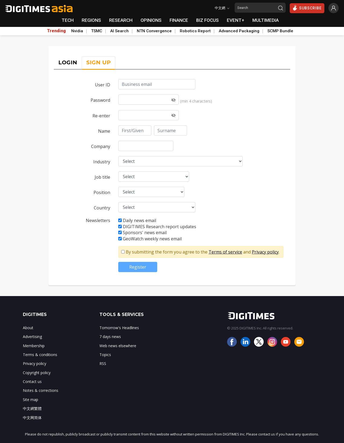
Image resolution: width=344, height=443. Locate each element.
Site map (30, 399)
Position (102, 192)
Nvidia (77, 31)
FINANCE (179, 20)
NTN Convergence (154, 31)
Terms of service (225, 252)
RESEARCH (120, 20)
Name (104, 131)
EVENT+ (235, 20)
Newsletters (98, 220)
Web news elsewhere (117, 345)
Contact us (32, 381)
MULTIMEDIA (265, 20)
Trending (56, 31)
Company (100, 146)
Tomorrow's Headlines (119, 327)
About (28, 327)
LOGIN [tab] (67, 62)
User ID (102, 85)
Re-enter (101, 116)
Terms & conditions (40, 354)
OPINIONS (151, 20)
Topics (105, 354)
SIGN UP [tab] (98, 62)
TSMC (96, 31)
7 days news (110, 336)
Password (100, 100)
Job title (102, 177)
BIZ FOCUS (207, 20)
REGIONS (91, 20)
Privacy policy (265, 252)
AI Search (119, 31)
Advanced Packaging (239, 31)
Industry (101, 162)
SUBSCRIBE (307, 7)
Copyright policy (37, 372)
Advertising (32, 336)
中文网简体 (32, 417)
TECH (68, 20)
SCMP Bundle (280, 31)
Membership (34, 345)
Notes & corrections (40, 390)
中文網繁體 (32, 408)
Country (102, 208)
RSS (102, 363)
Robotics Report (195, 31)
